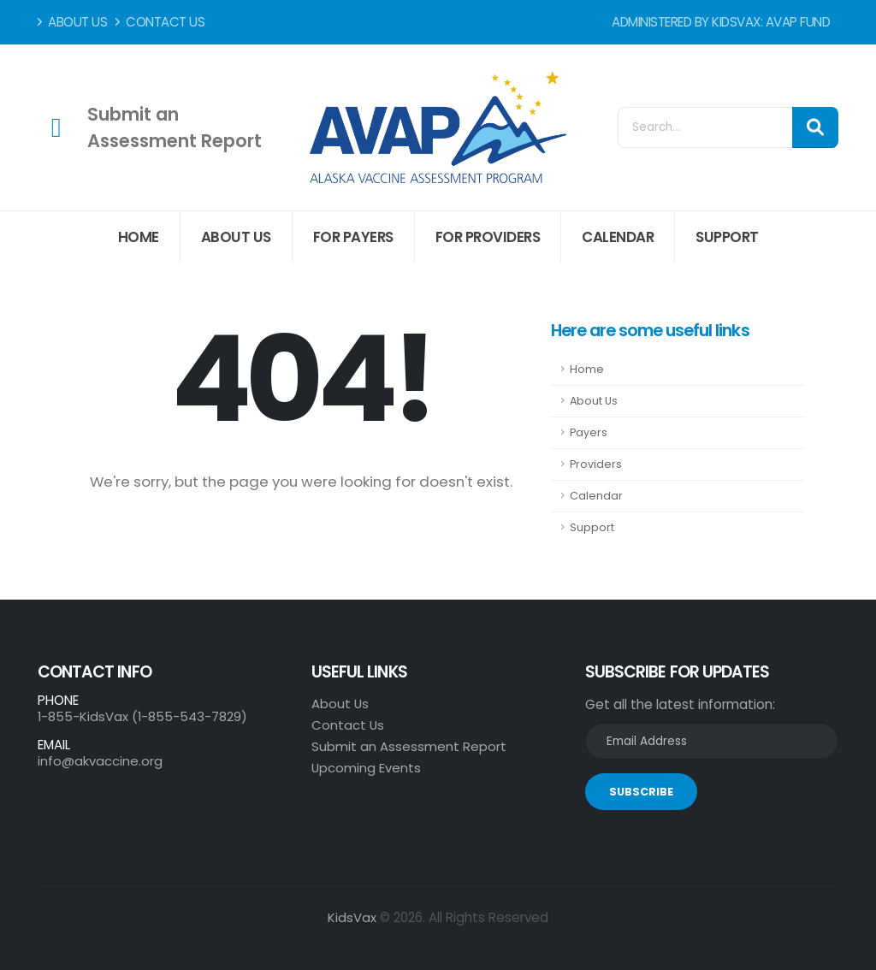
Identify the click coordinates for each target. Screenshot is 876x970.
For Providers (488, 237)
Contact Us (159, 22)
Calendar (618, 237)
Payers (588, 432)
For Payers (353, 237)
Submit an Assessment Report (408, 746)
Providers (596, 464)
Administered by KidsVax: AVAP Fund (721, 22)
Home (138, 237)
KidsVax (352, 917)
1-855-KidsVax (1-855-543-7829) (143, 716)
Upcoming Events (366, 768)
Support (727, 237)
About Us (72, 22)
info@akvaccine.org (100, 761)
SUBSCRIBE (641, 791)
